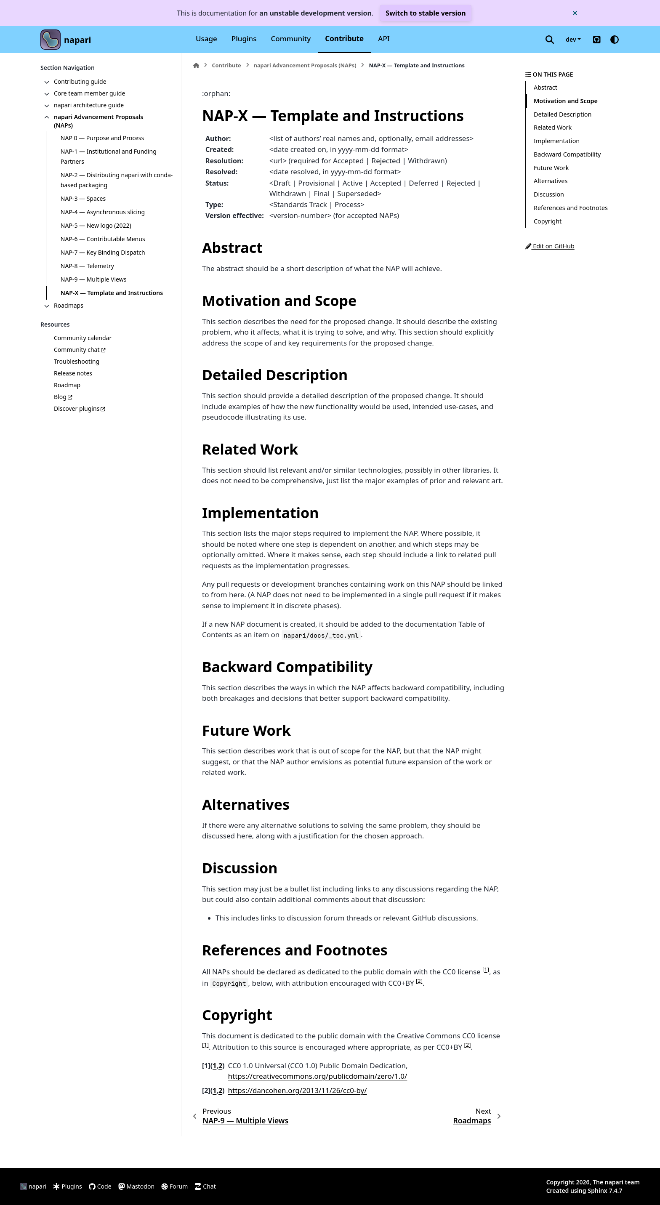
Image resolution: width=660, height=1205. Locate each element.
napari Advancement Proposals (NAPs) (98, 121)
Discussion (549, 194)
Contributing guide (80, 81)
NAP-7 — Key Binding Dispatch (103, 252)
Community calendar (83, 338)
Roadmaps (68, 305)
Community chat (77, 350)
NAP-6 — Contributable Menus (103, 239)
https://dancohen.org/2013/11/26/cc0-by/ (297, 1090)
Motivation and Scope (566, 101)
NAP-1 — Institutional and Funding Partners (109, 156)
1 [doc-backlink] (214, 1065)
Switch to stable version (426, 13)
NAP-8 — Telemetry (87, 266)
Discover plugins (76, 408)
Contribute (344, 38)
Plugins (244, 38)
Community (291, 38)
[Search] (550, 39)
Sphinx (597, 1190)
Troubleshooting (76, 361)
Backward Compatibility (567, 154)
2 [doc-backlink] (220, 1065)
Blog (60, 397)
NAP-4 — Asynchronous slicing (103, 212)
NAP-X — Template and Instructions (112, 293)
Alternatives (550, 181)
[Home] (196, 65)
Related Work (553, 127)
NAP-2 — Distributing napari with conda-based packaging (117, 180)
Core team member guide (89, 93)
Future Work (551, 168)
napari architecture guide (89, 105)
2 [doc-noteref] (419, 980)
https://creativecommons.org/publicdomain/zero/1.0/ (317, 1076)
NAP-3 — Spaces (83, 198)
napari (77, 39)
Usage (206, 38)
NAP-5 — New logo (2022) (96, 225)
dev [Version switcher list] (571, 39)
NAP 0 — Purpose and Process (102, 138)
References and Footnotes (571, 208)
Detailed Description (562, 114)
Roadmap (67, 385)
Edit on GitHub (550, 246)
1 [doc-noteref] (485, 969)
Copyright (548, 221)
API (384, 38)
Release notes (73, 373)
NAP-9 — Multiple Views (94, 279)
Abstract (545, 87)
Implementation (557, 141)
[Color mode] (614, 39)
